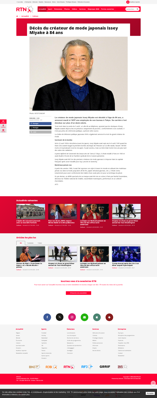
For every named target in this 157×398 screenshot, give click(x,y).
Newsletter (121, 355)
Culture (35, 16)
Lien (33, 132)
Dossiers (18, 348)
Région (18, 333)
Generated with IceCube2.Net (132, 378)
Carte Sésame (61, 2)
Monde (18, 338)
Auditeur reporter (21, 350)
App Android (109, 317)
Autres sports (45, 355)
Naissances (47, 2)
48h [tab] (21, 243)
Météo (94, 340)
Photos (67, 9)
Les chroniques (71, 335)
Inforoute (35, 2)
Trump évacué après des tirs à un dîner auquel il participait (125, 264)
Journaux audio (20, 345)
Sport (50, 9)
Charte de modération (124, 350)
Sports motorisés (46, 353)
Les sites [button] (20, 2)
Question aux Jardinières (74, 345)
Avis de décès (96, 350)
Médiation (121, 348)
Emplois (41, 2)
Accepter (150, 393)
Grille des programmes (74, 340)
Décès (54, 2)
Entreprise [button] (27, 2)
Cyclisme (44, 343)
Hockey (44, 335)
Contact (120, 353)
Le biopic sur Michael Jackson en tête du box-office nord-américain (93, 223)
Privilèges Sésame (71, 2)
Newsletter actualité (22, 353)
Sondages (70, 350)
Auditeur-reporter (133, 2)
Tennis (43, 350)
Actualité (42, 9)
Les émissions (71, 333)
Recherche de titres (73, 338)
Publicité (120, 340)
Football (44, 333)
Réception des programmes (126, 335)
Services (82, 9)
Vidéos (74, 9)
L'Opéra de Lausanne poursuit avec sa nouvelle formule (28, 222)
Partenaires (121, 345)
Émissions (58, 9)
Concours (70, 353)
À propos (120, 333)
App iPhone (97, 317)
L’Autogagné (70, 348)
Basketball (44, 338)
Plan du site (39, 380)
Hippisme (44, 348)
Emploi (95, 348)
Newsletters (84, 317)
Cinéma (95, 335)
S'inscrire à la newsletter (78, 293)
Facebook (47, 317)
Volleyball (44, 340)
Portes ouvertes (107, 9)
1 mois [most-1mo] (40, 243)
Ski (42, 345)
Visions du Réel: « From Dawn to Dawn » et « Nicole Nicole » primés (29, 265)
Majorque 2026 (93, 9)
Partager (34, 123)
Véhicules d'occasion (83, 2)
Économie (19, 340)
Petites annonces (98, 343)
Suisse (18, 335)
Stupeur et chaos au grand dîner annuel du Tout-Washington (125, 222)
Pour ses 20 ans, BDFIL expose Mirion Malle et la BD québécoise (61, 222)
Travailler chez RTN (123, 343)
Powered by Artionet (117, 378)
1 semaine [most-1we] (30, 243)
